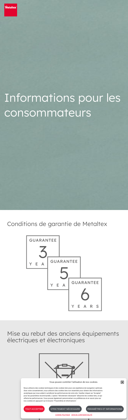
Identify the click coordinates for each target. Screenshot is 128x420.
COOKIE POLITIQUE (62, 415)
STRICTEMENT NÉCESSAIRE (65, 409)
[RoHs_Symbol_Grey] (64, 348)
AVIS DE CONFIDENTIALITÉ (81, 415)
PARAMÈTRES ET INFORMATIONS (105, 409)
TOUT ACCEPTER (34, 409)
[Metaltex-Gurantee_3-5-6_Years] (64, 231)
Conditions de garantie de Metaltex (57, 224)
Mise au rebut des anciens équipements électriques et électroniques (63, 337)
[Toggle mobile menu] (122, 9)
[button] (122, 382)
